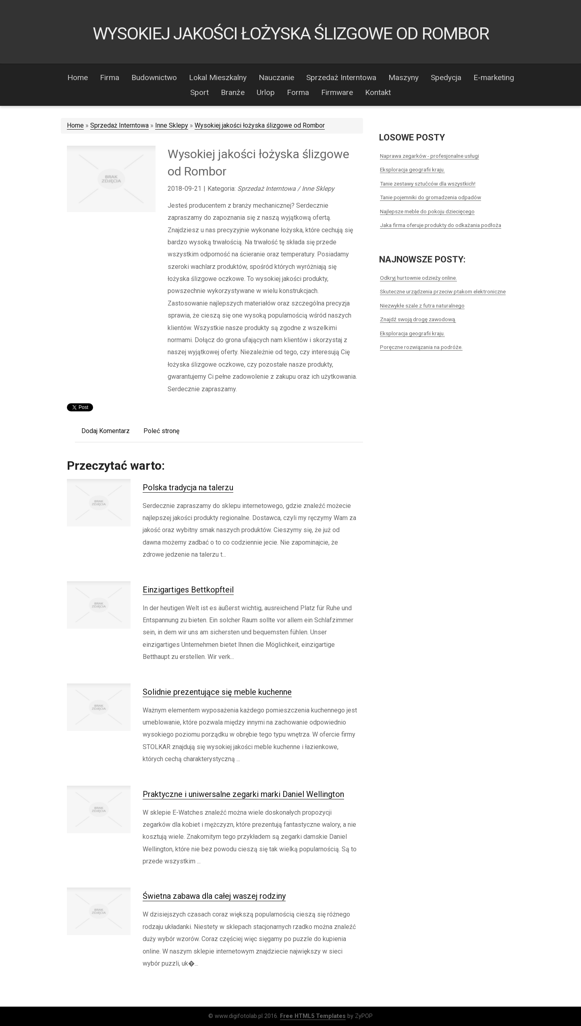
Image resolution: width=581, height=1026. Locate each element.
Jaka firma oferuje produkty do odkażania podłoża (440, 225)
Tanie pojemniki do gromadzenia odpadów (430, 197)
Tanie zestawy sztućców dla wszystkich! (427, 183)
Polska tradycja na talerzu (188, 487)
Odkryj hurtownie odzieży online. (418, 278)
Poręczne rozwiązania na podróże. (421, 347)
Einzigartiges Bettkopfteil (188, 590)
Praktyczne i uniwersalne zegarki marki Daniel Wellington (243, 794)
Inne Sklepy (171, 125)
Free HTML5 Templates (313, 1016)
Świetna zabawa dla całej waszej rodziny (214, 896)
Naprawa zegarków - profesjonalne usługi (429, 156)
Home (75, 125)
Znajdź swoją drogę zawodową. (418, 319)
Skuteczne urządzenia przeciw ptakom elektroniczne (443, 291)
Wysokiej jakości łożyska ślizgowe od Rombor (260, 125)
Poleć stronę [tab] (161, 431)
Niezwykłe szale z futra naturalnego (422, 305)
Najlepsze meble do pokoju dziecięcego (427, 211)
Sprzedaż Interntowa (119, 125)
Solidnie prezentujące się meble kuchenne (217, 692)
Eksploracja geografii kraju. (412, 169)
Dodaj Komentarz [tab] (105, 431)
